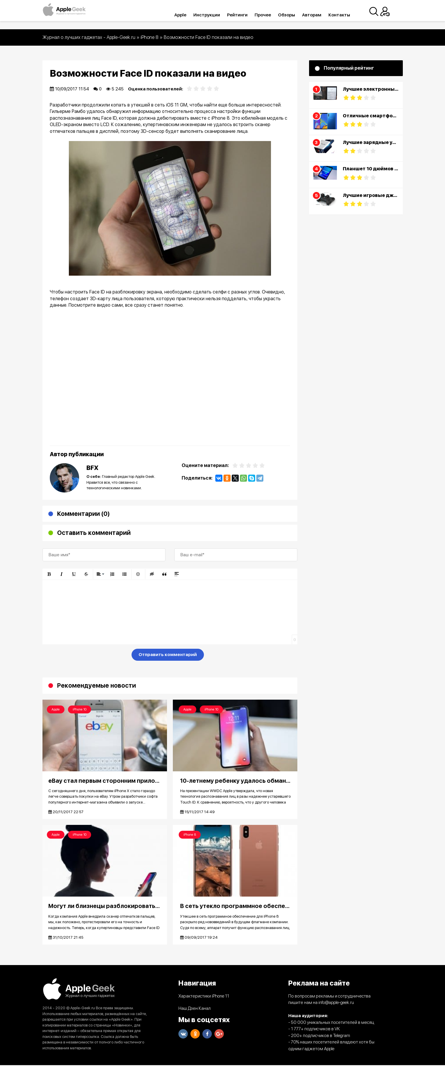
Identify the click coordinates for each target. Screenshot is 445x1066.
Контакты (346, 15)
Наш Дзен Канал (194, 1009)
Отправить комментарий (168, 654)
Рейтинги (244, 15)
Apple (188, 15)
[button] (49, 574)
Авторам (319, 15)
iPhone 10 (79, 709)
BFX (92, 467)
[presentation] (87, 655)
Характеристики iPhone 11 (203, 997)
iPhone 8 (189, 835)
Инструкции (214, 15)
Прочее (270, 15)
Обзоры (293, 15)
